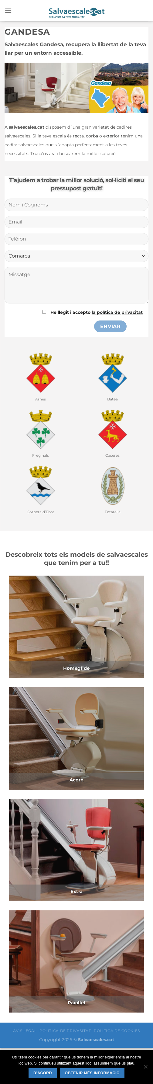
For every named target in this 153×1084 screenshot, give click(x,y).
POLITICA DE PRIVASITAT (65, 1030)
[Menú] (8, 10)
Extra (76, 891)
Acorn (76, 780)
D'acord (42, 1073)
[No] (145, 1068)
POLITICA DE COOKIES (117, 1030)
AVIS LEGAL (24, 1030)
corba (92, 135)
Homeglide (76, 668)
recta (78, 135)
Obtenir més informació (92, 1073)
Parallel (76, 1003)
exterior (111, 135)
